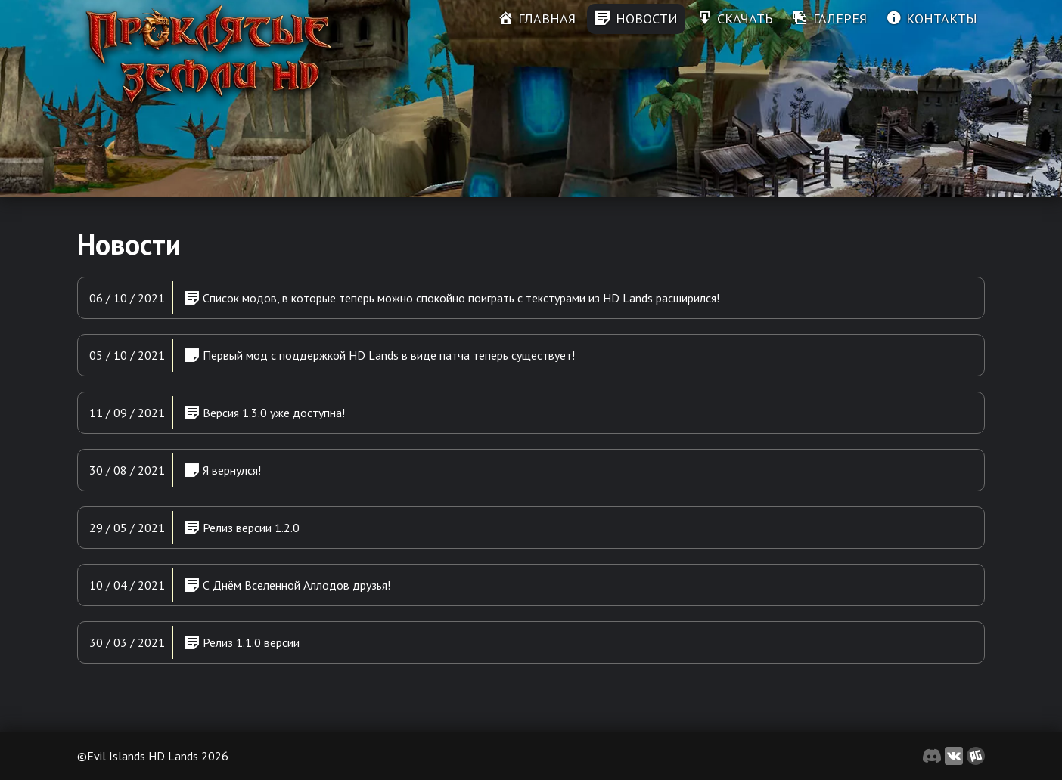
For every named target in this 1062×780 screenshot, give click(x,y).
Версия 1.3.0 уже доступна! (265, 412)
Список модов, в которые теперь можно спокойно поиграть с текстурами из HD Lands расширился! (452, 297)
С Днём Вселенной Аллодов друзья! (287, 584)
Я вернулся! (223, 469)
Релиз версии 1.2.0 (242, 526)
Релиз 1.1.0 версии (242, 641)
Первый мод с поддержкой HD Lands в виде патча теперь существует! (380, 354)
